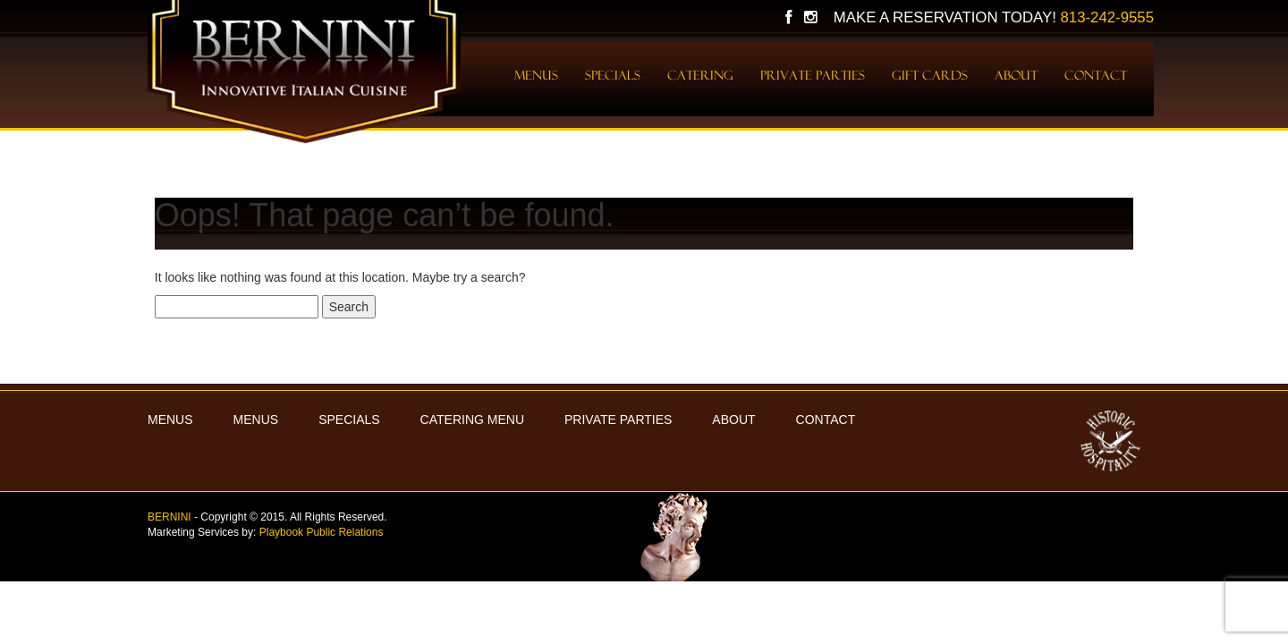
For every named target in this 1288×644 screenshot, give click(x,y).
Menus (536, 75)
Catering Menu (472, 419)
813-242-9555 (1107, 17)
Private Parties (812, 75)
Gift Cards (930, 75)
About (1016, 75)
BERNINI (169, 517)
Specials (612, 75)
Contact (1095, 75)
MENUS (170, 419)
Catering (700, 75)
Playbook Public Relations (321, 532)
